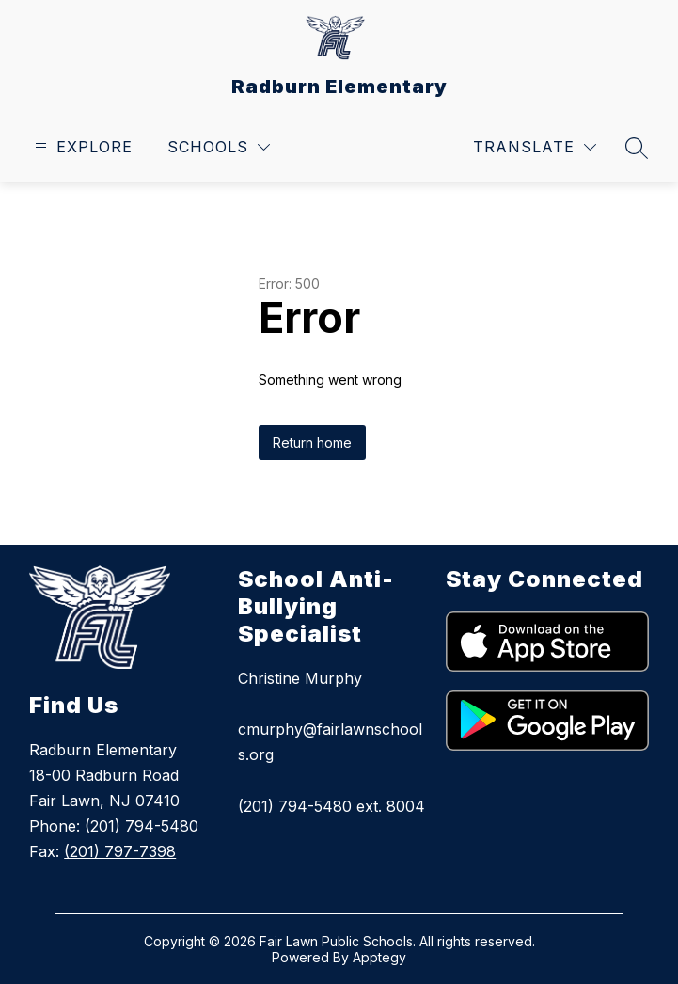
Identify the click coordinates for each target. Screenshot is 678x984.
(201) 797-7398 (120, 851)
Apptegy (379, 957)
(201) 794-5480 (141, 826)
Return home (312, 443)
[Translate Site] (534, 147)
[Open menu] (81, 147)
